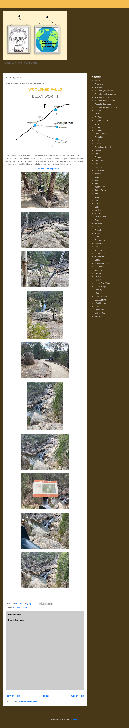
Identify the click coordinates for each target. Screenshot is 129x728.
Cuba (97, 140)
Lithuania (99, 200)
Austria (98, 110)
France (98, 157)
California (99, 117)
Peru (97, 227)
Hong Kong (99, 170)
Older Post (77, 695)
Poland (98, 230)
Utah (97, 306)
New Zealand (100, 217)
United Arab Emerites (104, 283)
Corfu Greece (100, 134)
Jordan (98, 193)
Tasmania (99, 276)
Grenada (98, 167)
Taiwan (98, 273)
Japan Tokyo (100, 187)
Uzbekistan (99, 310)
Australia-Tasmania (103, 104)
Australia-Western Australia (106, 107)
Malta (97, 207)
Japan (97, 183)
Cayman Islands (102, 120)
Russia (98, 237)
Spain (97, 260)
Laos (97, 197)
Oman (97, 220)
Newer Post (13, 695)
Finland (98, 154)
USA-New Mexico (102, 303)
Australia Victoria (20, 608)
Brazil (97, 114)
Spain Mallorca (101, 263)
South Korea (100, 256)
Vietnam (98, 316)
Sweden (98, 270)
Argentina (99, 84)
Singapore (99, 243)
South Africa (100, 253)
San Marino (100, 240)
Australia (98, 87)
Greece (98, 164)
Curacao (98, 144)
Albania (98, 80)
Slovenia (98, 250)
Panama (98, 223)
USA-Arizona (100, 300)
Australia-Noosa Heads (105, 100)
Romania (98, 233)
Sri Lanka (99, 267)
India (97, 177)
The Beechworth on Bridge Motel (45, 169)
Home (45, 695)
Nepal (97, 213)
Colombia (99, 130)
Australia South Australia (105, 94)
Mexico (98, 210)
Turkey (97, 280)
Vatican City (100, 313)
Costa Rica (99, 137)
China (97, 127)
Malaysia (98, 203)
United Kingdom (102, 286)
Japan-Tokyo (100, 190)
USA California (101, 296)
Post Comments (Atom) (28, 702)
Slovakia (98, 247)
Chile (97, 124)
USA (97, 293)
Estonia (98, 150)
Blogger (76, 719)
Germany (99, 160)
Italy (96, 180)
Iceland (98, 173)
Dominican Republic (103, 147)
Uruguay (98, 290)
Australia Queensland (104, 91)
